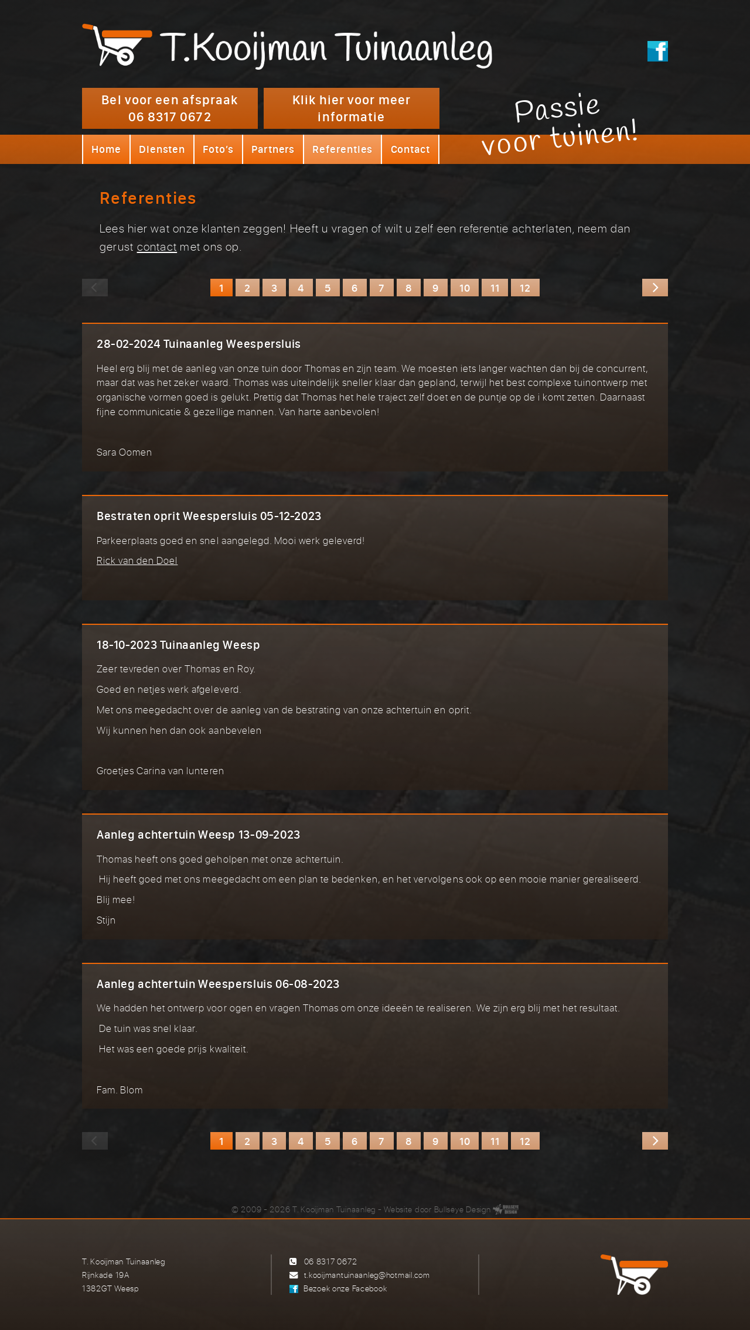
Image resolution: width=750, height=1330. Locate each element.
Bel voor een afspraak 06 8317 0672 (169, 108)
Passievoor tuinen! (560, 125)
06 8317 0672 (330, 1261)
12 (525, 288)
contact (157, 246)
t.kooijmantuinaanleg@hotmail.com (367, 1274)
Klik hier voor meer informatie (351, 108)
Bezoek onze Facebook (345, 1288)
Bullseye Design (462, 1209)
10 (464, 288)
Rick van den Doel (137, 560)
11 (494, 288)
